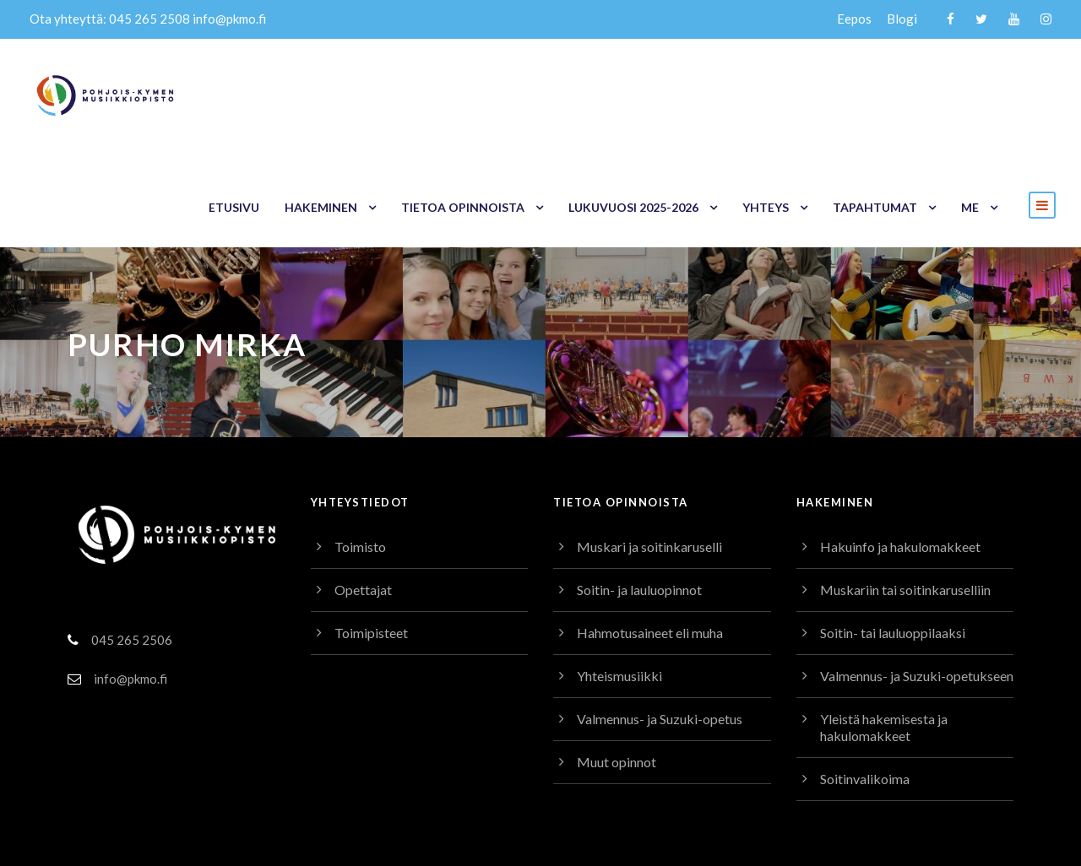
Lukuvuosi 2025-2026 (638, 93)
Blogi (903, 19)
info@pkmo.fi (223, 19)
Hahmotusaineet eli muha (653, 538)
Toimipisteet (369, 538)
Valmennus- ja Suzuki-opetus (664, 624)
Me (970, 93)
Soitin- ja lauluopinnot (641, 495)
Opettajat (361, 495)
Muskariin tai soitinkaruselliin (905, 495)
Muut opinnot (616, 667)
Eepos (855, 19)
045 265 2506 (131, 545)
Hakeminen (331, 93)
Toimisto (359, 452)
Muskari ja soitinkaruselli (650, 452)
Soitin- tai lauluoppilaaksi (894, 538)
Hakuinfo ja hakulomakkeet (901, 452)
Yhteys (770, 93)
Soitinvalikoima (865, 701)
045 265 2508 (143, 19)
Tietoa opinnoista (470, 93)
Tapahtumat (877, 93)
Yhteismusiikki (619, 581)
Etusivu (244, 93)
